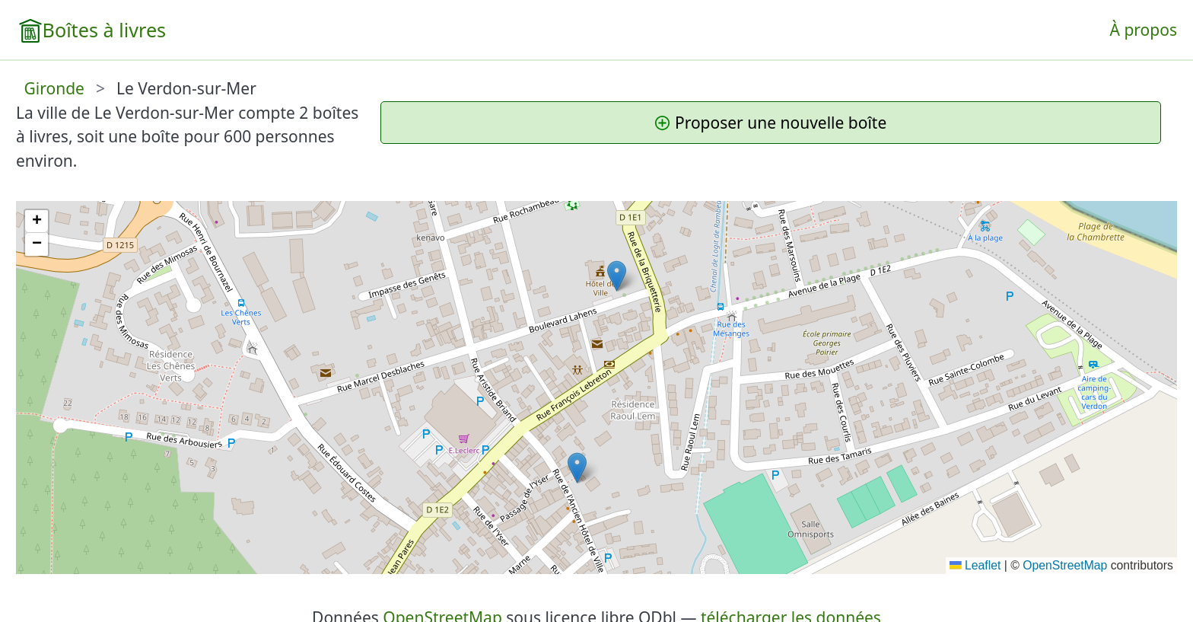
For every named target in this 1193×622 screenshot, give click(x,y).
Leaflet (975, 565)
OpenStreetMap (1065, 565)
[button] (577, 467)
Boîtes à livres (105, 30)
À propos (1143, 29)
